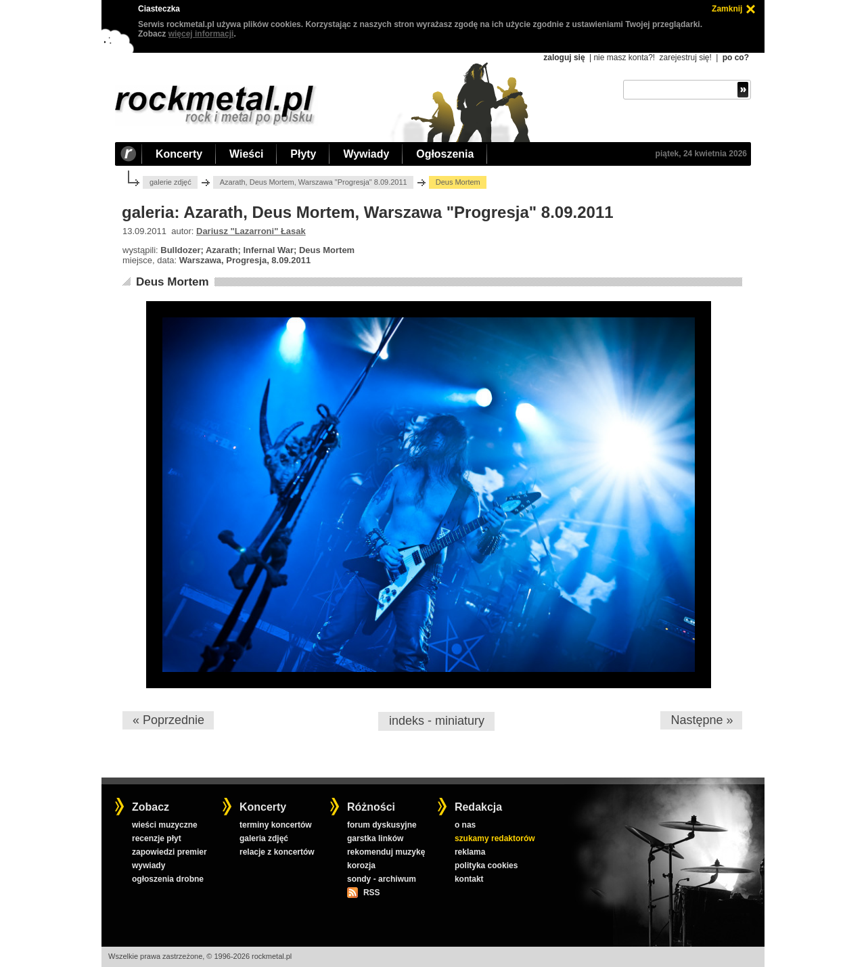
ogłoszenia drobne (168, 879)
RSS (371, 892)
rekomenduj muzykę (386, 852)
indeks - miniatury (436, 720)
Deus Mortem (172, 281)
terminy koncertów (276, 825)
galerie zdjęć (170, 182)
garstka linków (375, 838)
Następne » (701, 720)
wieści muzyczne (165, 825)
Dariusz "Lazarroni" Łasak (251, 231)
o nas (465, 825)
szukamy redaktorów (495, 838)
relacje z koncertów (277, 852)
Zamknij (727, 9)
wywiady (148, 865)
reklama (470, 852)
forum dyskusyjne (382, 825)
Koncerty (179, 154)
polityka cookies (486, 865)
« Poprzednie (168, 720)
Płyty (303, 154)
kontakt (469, 879)
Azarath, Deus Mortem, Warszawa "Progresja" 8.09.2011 (313, 182)
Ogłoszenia (445, 154)
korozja (361, 865)
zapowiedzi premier (169, 852)
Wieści (246, 154)
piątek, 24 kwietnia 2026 (701, 153)
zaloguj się (564, 57)
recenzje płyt (156, 838)
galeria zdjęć (264, 838)
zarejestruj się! (685, 57)
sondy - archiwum (381, 879)
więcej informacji (201, 34)
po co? (736, 57)
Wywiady (366, 154)
